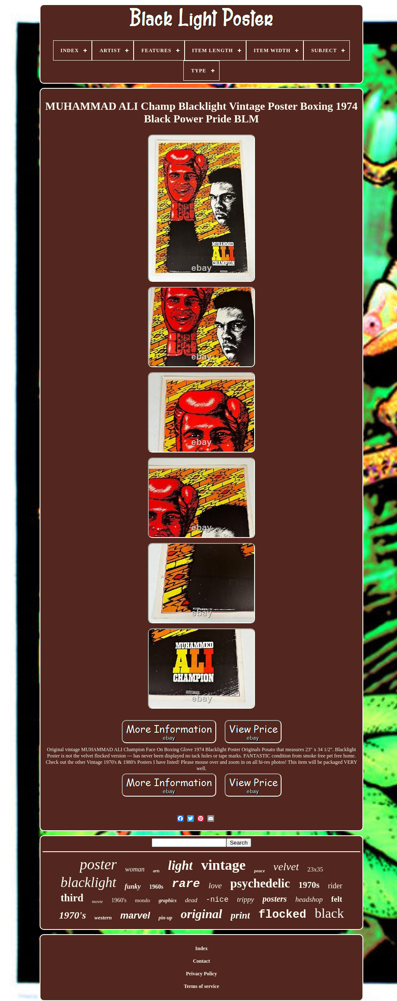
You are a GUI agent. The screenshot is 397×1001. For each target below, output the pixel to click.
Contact (201, 961)
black (329, 913)
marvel (135, 915)
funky (133, 886)
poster (98, 864)
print (240, 915)
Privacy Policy (201, 974)
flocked (282, 914)
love (215, 885)
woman (135, 869)
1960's (118, 900)
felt (336, 899)
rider (335, 886)
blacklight (88, 882)
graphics (167, 900)
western (103, 917)
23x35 (315, 869)
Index (201, 948)
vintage (223, 865)
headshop (309, 899)
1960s (156, 887)
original (201, 914)
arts (156, 871)
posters (275, 898)
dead (191, 900)
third (72, 897)
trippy (245, 899)
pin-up (165, 918)
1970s (308, 885)
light (180, 865)
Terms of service (201, 986)
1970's (72, 915)
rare (186, 883)
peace (259, 870)
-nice (217, 899)
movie (97, 901)
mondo (142, 900)
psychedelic (260, 883)
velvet (286, 867)
